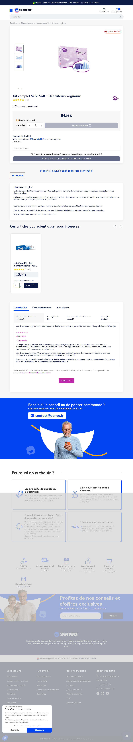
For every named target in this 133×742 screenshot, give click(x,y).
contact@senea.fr (23, 586)
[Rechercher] (67, 16)
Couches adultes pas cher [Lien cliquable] (17, 681)
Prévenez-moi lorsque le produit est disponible (66, 158)
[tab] (29, 318)
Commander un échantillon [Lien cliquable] (48, 690)
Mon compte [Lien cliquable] (42, 681)
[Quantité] (35, 125)
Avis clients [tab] (63, 307)
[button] (18, 88)
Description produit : (105, 318)
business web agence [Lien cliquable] (87, 739)
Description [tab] (20, 307)
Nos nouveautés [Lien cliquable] (43, 676)
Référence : (17, 106)
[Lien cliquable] (66, 2)
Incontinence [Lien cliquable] (12, 676)
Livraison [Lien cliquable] (70, 685)
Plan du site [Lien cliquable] (43, 671)
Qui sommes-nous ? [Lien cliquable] (74, 676)
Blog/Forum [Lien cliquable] (41, 694)
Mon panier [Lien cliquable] (41, 685)
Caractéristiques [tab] (41, 307)
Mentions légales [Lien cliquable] (73, 703)
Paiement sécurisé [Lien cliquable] (74, 694)
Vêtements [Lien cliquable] (11, 703)
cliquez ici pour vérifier (87, 658)
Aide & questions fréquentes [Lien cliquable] (78, 681)
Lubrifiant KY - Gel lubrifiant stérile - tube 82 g (25, 264)
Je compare (17, 175)
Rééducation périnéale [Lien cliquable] (16, 685)
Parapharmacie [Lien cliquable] (13, 690)
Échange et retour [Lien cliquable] (74, 690)
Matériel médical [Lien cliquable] (14, 698)
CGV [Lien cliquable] (68, 698)
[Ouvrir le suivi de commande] (127, 736)
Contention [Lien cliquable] (11, 694)
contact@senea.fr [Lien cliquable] (107, 688)
